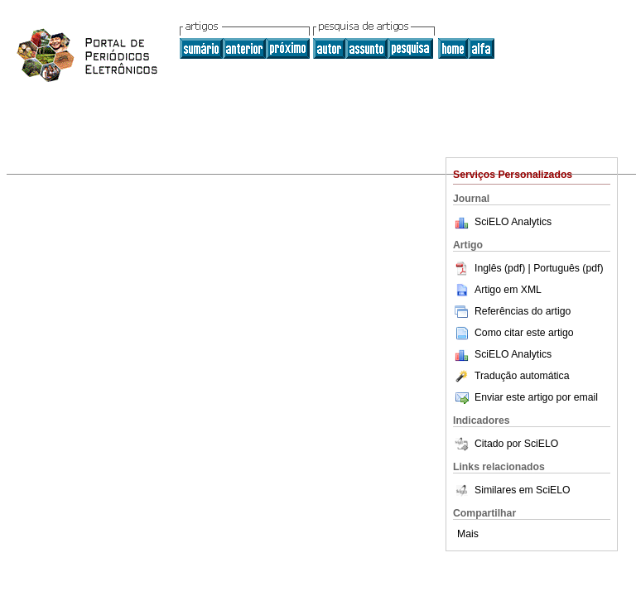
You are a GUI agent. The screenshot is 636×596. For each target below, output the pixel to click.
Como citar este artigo (524, 333)
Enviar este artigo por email (525, 397)
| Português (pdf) (566, 268)
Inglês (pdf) (490, 268)
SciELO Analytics (513, 222)
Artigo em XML (497, 290)
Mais (468, 534)
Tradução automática (511, 376)
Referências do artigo (512, 311)
